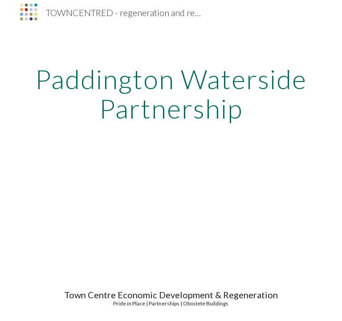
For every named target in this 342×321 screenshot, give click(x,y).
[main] (171, 94)
